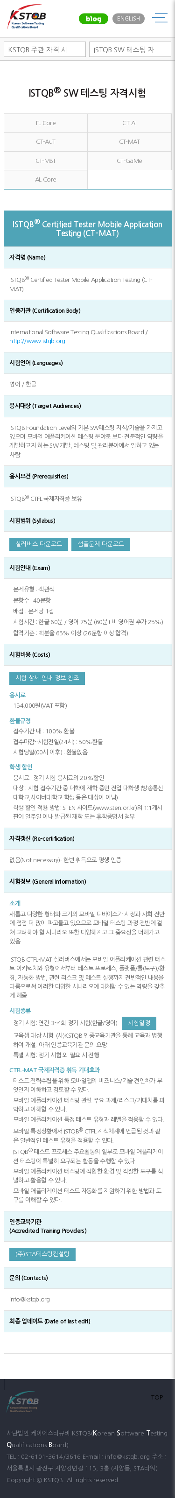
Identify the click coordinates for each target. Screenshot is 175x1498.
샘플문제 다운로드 (100, 544)
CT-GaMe (129, 161)
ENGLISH (128, 18)
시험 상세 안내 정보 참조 (47, 678)
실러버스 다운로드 (38, 544)
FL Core (46, 123)
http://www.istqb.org (37, 341)
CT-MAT (129, 142)
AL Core (45, 179)
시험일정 (139, 1023)
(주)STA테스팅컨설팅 (42, 1254)
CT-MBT (45, 161)
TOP (157, 1397)
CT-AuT (45, 142)
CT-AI (129, 123)
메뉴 (160, 18)
